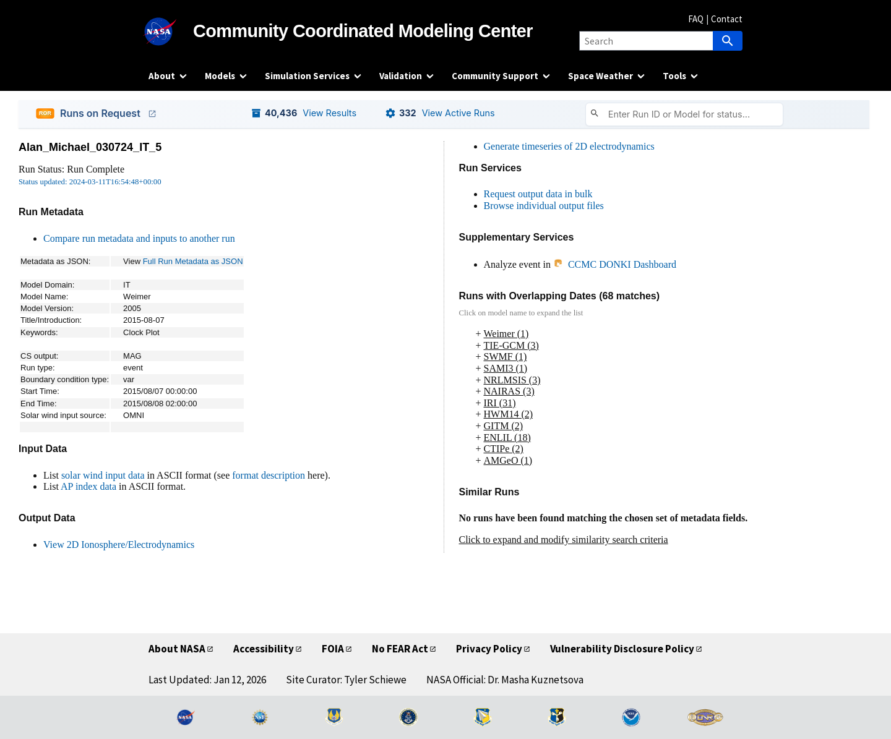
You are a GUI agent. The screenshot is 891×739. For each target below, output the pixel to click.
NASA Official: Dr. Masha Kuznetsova (504, 679)
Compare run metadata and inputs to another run (139, 238)
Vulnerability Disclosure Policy (622, 649)
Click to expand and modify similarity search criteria (563, 539)
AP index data (88, 486)
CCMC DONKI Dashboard (614, 264)
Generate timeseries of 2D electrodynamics (569, 146)
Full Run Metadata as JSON (193, 261)
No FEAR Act (400, 649)
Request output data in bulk (538, 194)
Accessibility (263, 649)
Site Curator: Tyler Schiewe (346, 679)
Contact (726, 19)
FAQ (696, 19)
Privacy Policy (489, 649)
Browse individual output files (544, 205)
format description (268, 475)
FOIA (333, 649)
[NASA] (170, 31)
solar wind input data (103, 475)
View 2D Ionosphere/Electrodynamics (118, 544)
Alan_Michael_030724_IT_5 (90, 147)
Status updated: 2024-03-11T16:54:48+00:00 (90, 181)
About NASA (176, 649)
